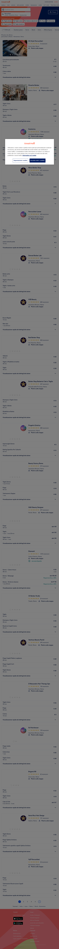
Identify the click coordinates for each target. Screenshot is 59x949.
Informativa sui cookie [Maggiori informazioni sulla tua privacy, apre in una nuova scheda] (29, 155)
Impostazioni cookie (20, 160)
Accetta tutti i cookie (37, 160)
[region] (29, 151)
